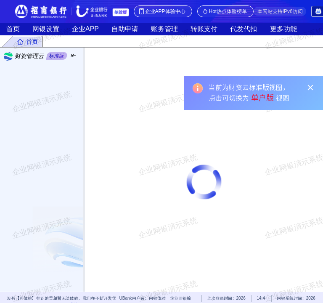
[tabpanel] (161, 170)
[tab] (27, 41)
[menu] (41, 178)
